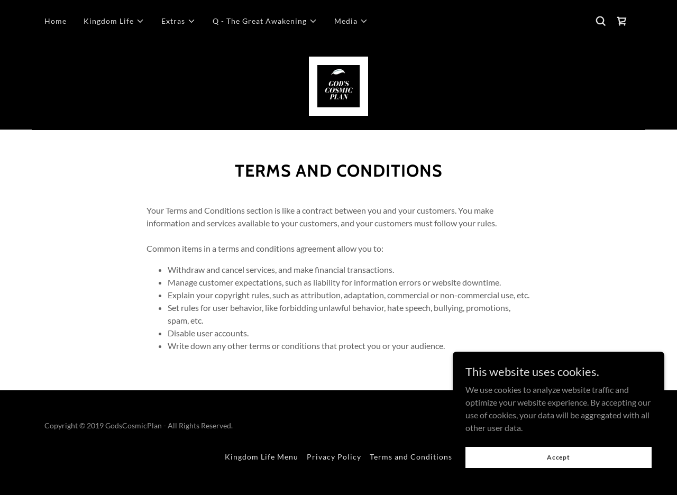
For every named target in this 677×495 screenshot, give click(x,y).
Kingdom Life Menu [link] (261, 456)
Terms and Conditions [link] (411, 456)
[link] (622, 21)
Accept (558, 465)
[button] (114, 21)
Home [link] (55, 20)
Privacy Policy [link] (334, 456)
